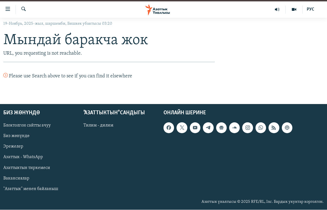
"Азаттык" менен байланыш (30, 189)
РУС (310, 9)
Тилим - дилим (98, 125)
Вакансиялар (16, 178)
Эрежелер (13, 147)
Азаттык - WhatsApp (23, 157)
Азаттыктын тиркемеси (26, 168)
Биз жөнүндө (16, 136)
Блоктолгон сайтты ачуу (27, 125)
